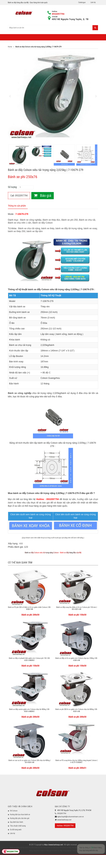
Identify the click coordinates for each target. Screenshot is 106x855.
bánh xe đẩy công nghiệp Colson (65, 850)
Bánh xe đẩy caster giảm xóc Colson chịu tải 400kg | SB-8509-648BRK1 (29, 710)
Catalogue (82, 2)
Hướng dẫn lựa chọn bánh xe (20, 814)
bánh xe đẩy (29, 847)
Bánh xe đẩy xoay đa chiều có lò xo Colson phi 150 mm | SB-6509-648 (76, 608)
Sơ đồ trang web (15, 830)
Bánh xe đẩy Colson (42, 222)
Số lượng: (12, 187)
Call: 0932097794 (19, 195)
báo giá (46, 502)
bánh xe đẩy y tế (83, 847)
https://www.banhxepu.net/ (53, 845)
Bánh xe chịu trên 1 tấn (19, 222)
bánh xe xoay (90, 228)
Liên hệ (93, 2)
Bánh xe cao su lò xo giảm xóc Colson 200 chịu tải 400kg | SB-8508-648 (29, 761)
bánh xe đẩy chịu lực (69, 847)
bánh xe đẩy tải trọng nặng (69, 228)
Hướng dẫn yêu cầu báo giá (19, 818)
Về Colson (13, 811)
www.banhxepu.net (64, 820)
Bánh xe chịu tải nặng (29, 228)
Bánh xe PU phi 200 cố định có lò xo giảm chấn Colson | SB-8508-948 (29, 608)
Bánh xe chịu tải (87, 220)
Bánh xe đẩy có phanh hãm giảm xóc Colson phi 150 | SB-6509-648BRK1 (29, 659)
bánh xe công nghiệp (17, 847)
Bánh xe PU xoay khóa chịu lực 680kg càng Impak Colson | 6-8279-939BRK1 (76, 761)
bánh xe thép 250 (16, 231)
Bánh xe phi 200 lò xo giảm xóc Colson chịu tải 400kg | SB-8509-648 (76, 710)
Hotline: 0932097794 (65, 825)
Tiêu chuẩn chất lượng (18, 826)
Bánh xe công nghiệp (30, 220)
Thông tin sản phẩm (17, 205)
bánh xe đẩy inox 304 (54, 847)
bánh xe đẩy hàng (40, 847)
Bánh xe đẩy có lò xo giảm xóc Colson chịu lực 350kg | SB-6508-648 (76, 659)
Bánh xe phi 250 (69, 220)
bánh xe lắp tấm (35, 231)
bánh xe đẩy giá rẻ (46, 850)
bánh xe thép (47, 228)
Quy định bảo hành (16, 822)
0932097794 (58, 14)
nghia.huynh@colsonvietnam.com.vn (70, 816)
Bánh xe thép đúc (51, 220)
